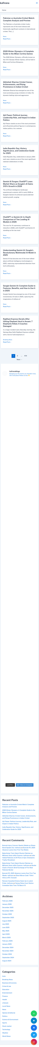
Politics (4, 1016)
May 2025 (5, 931)
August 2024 (6, 961)
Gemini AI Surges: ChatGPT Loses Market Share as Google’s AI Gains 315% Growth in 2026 (18, 183)
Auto (4, 976)
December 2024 (7, 947)
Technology (6, 1029)
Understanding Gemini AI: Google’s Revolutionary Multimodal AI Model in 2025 (19, 252)
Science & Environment (10, 1019)
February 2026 (7, 901)
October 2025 (7, 914)
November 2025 (7, 911)
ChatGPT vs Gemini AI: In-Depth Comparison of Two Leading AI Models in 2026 (17, 219)
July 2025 (5, 924)
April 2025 (6, 934)
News (4, 36)
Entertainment (7, 993)
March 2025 (6, 937)
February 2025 (7, 941)
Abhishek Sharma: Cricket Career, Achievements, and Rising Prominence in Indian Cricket (17, 84)
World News (6, 1036)
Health (4, 999)
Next (19, 359)
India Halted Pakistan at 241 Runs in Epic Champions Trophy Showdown (18, 858)
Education (5, 989)
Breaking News (7, 339)
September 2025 (8, 917)
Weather (5, 1033)
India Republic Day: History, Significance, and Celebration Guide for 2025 (18, 150)
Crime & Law (6, 986)
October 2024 (7, 954)
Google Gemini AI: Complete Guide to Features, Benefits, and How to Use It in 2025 (19, 288)
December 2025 (7, 907)
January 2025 (7, 944)
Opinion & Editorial (8, 1013)
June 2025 (5, 927)
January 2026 (7, 904)
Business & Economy (9, 983)
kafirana (4, 3)
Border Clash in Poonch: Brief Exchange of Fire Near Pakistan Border (19, 868)
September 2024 (8, 957)
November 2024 (7, 951)
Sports (4, 1023)
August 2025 (6, 921)
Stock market (7, 1026)
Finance (5, 996)
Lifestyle (5, 1003)
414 (25, 356)
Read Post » (7, 39)
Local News (6, 1006)
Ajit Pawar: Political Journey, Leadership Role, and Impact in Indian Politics (19, 117)
